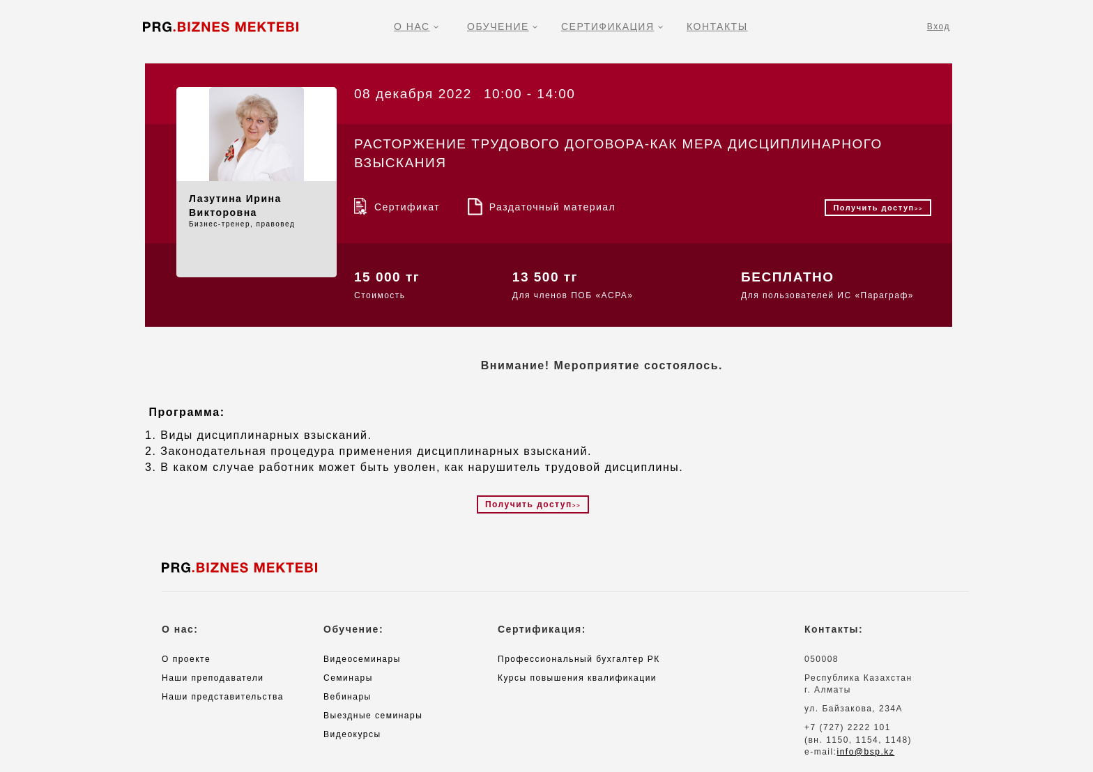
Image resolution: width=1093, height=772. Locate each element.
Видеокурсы (352, 734)
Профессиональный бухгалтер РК (579, 659)
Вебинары (347, 697)
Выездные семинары (372, 715)
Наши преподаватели (212, 678)
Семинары (348, 678)
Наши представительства (223, 697)
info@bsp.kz (866, 752)
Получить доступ (878, 207)
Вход (938, 26)
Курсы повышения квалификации (577, 678)
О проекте (186, 659)
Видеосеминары (362, 659)
